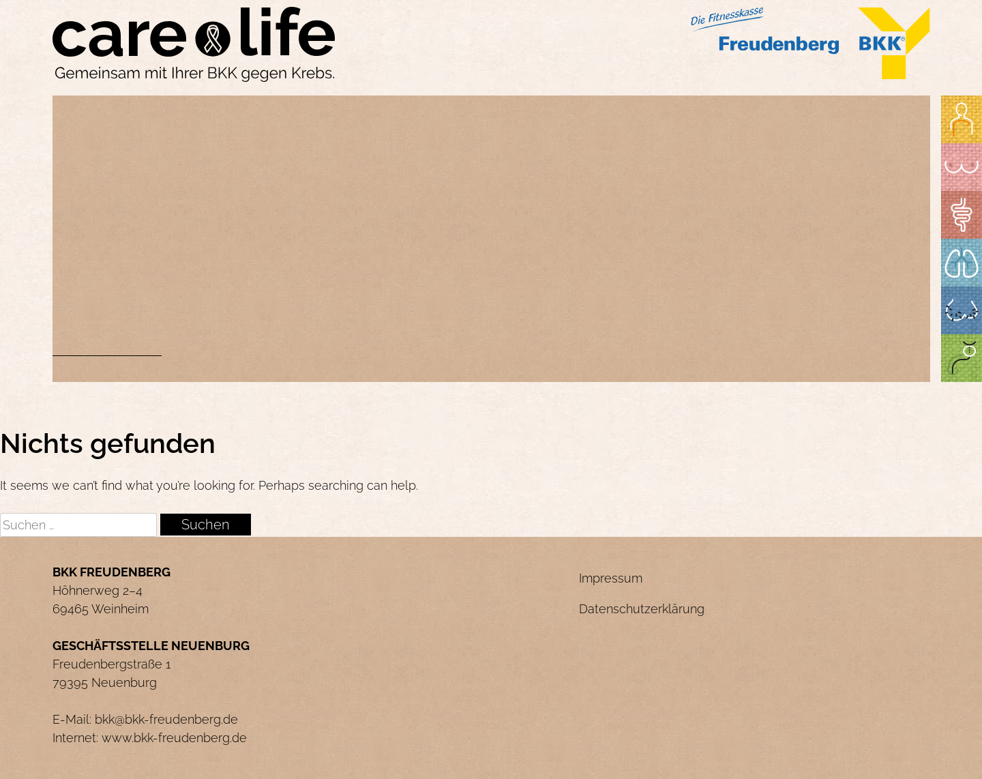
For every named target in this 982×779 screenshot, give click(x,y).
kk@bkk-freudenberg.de (170, 719)
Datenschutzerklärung (641, 609)
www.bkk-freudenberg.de (174, 738)
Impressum (610, 578)
